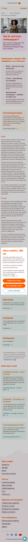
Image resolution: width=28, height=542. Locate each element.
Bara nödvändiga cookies (14, 286)
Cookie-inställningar (14, 291)
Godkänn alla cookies (14, 281)
